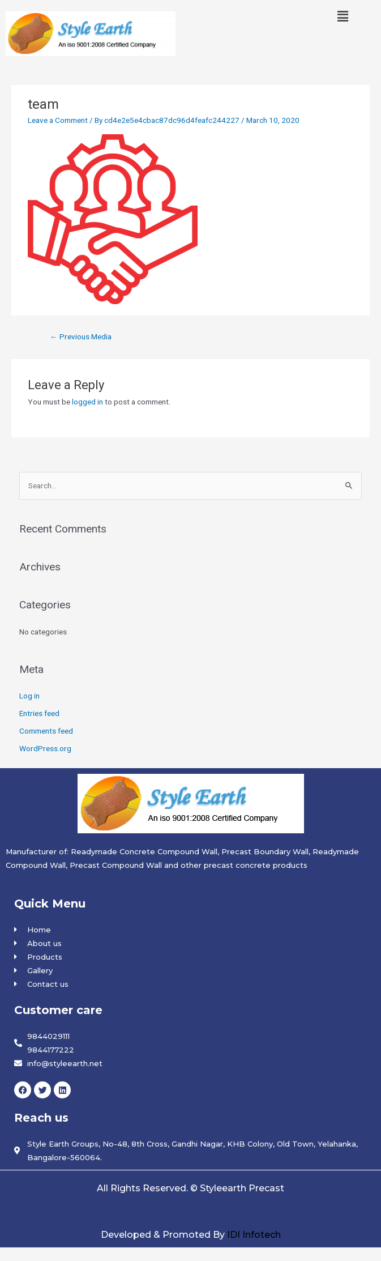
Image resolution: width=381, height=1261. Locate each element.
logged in (87, 401)
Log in (29, 695)
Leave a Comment (58, 120)
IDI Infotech (254, 1234)
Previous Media (81, 336)
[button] (343, 16)
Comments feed (46, 730)
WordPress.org (45, 748)
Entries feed (39, 713)
